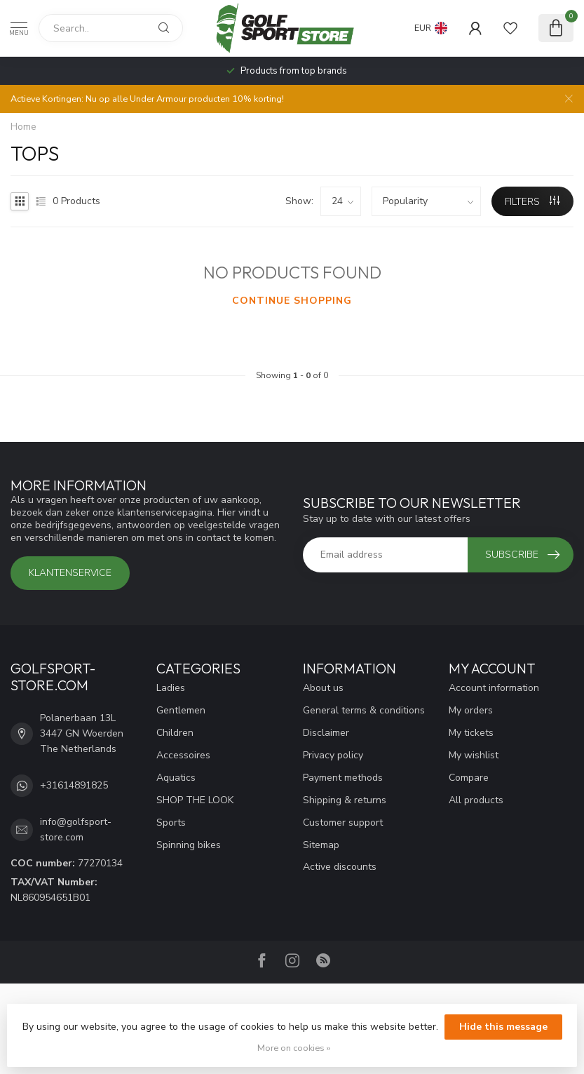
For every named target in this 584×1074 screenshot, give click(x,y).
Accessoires (183, 755)
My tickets (471, 732)
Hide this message (503, 1026)
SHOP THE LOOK (194, 800)
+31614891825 (74, 785)
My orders (471, 710)
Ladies (170, 687)
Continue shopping (292, 300)
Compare (469, 777)
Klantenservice (70, 572)
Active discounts (339, 866)
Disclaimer (326, 732)
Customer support (343, 822)
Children (174, 732)
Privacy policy (333, 755)
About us (323, 687)
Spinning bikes (188, 845)
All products (476, 800)
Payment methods (343, 777)
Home (23, 127)
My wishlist (473, 755)
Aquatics (176, 777)
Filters (532, 201)
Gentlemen (180, 710)
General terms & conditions (364, 710)
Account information (494, 687)
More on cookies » (293, 1048)
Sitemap (321, 845)
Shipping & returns (344, 800)
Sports (171, 822)
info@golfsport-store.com (75, 829)
